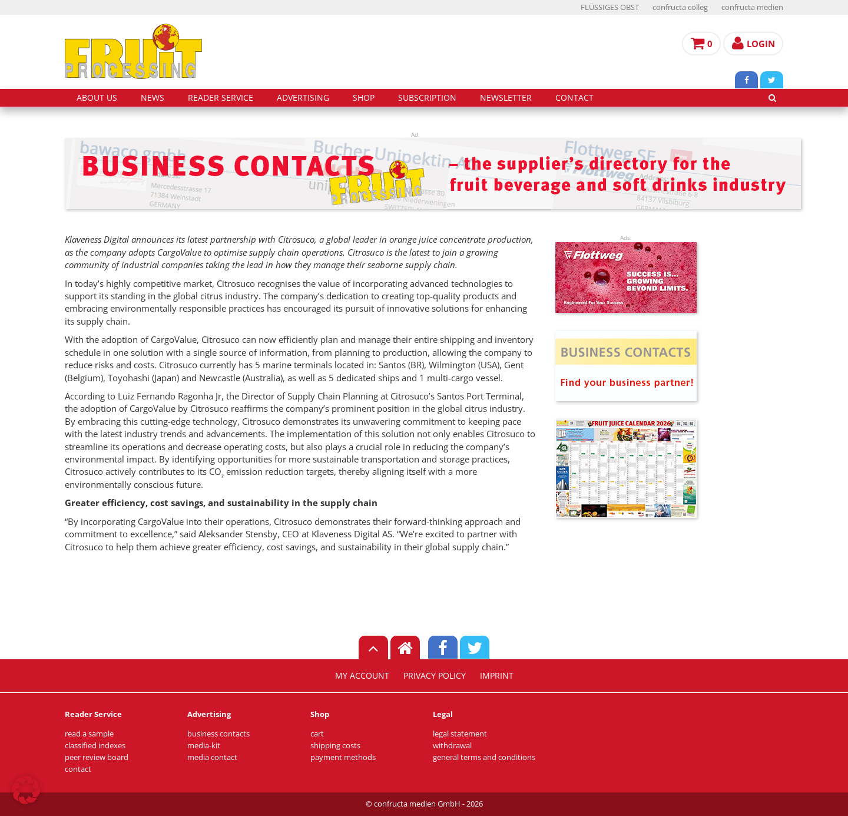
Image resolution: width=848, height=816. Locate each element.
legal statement (460, 734)
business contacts (218, 734)
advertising (303, 97)
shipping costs (335, 746)
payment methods (343, 757)
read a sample (89, 734)
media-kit (203, 746)
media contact (212, 757)
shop (364, 97)
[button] (26, 790)
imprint (497, 675)
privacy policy (434, 675)
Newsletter (506, 97)
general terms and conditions (484, 757)
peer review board (96, 757)
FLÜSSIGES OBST (610, 7)
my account (362, 675)
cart (317, 734)
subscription (427, 97)
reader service (220, 97)
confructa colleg (680, 7)
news (152, 97)
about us (97, 97)
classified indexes (95, 746)
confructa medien (752, 7)
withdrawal (452, 746)
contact (574, 97)
